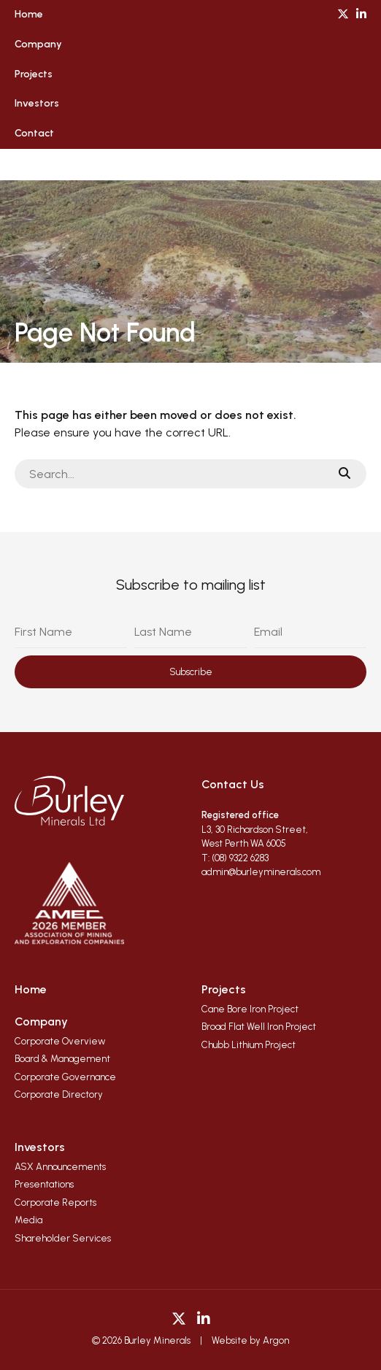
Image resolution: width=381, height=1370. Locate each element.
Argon (276, 1340)
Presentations (44, 1184)
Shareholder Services (63, 1238)
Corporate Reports (55, 1202)
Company (38, 44)
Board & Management (62, 1058)
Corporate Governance (65, 1076)
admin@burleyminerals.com (260, 871)
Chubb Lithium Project (248, 1044)
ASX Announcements (60, 1166)
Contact (34, 133)
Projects (34, 74)
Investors (37, 103)
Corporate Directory (59, 1094)
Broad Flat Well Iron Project (258, 1026)
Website (229, 1340)
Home (29, 14)
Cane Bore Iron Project (250, 1009)
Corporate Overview (60, 1041)
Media (28, 1220)
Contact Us (232, 784)
